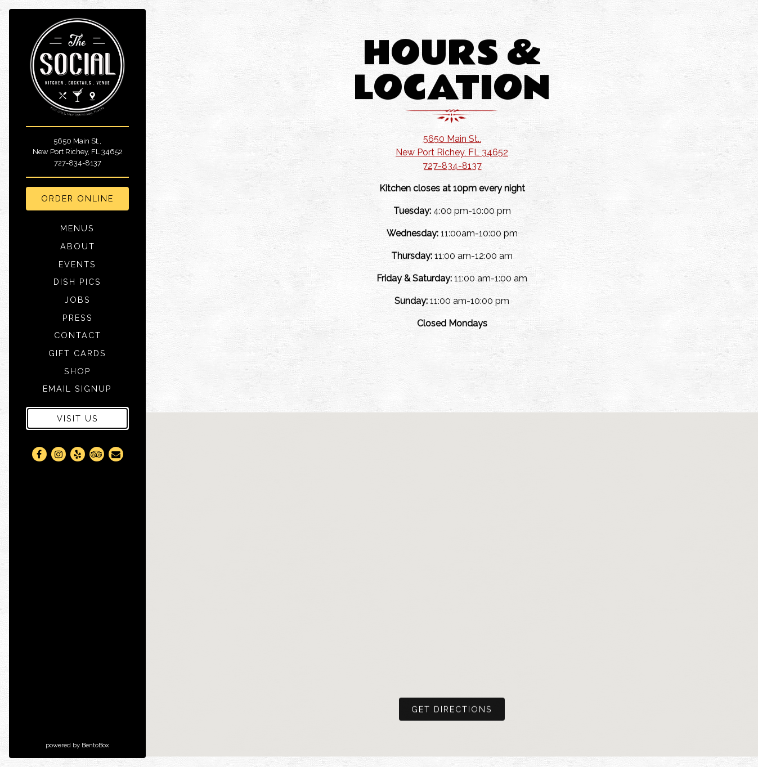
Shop (79, 371)
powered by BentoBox (96, 744)
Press (77, 317)
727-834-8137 (77, 163)
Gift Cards (79, 353)
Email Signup (79, 388)
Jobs (78, 299)
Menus (77, 228)
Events (77, 264)
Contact (77, 335)
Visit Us (77, 418)
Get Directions (458, 710)
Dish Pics (77, 281)
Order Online (85, 197)
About (77, 246)
